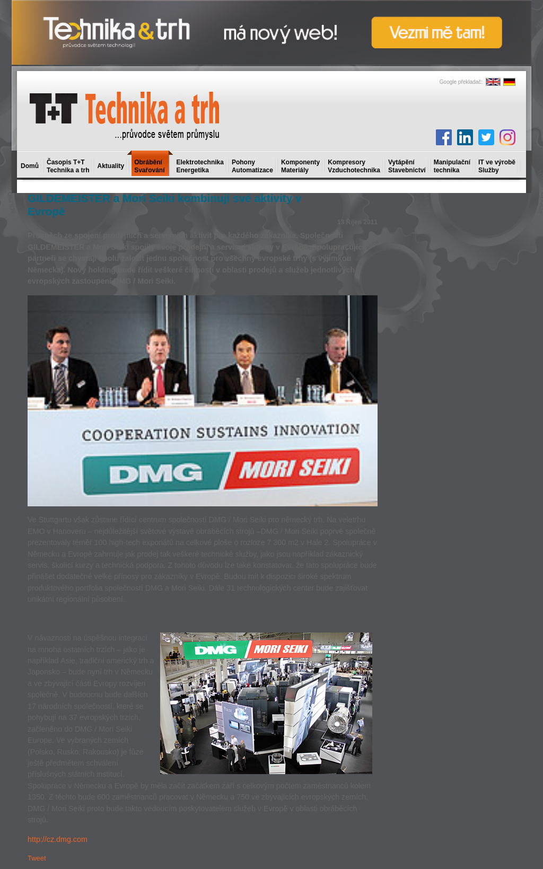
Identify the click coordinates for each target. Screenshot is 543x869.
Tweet (37, 858)
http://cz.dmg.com (57, 839)
